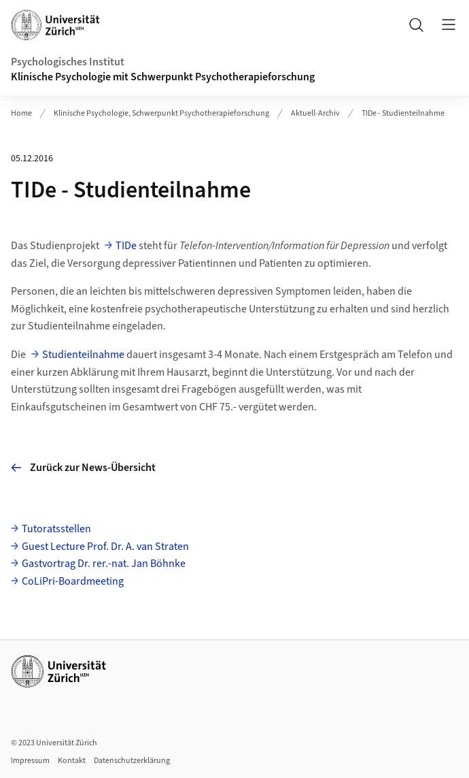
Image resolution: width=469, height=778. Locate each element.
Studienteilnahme (83, 354)
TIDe (126, 245)
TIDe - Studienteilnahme (403, 113)
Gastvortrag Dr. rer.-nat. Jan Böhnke (104, 563)
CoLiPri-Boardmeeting (73, 581)
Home (21, 113)
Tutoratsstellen (56, 528)
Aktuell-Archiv (315, 113)
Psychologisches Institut (67, 61)
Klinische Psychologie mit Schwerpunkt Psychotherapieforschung (164, 76)
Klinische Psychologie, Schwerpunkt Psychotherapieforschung (161, 113)
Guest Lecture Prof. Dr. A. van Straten (105, 546)
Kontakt (72, 760)
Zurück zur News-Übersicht (83, 467)
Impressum (30, 760)
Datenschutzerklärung (132, 760)
